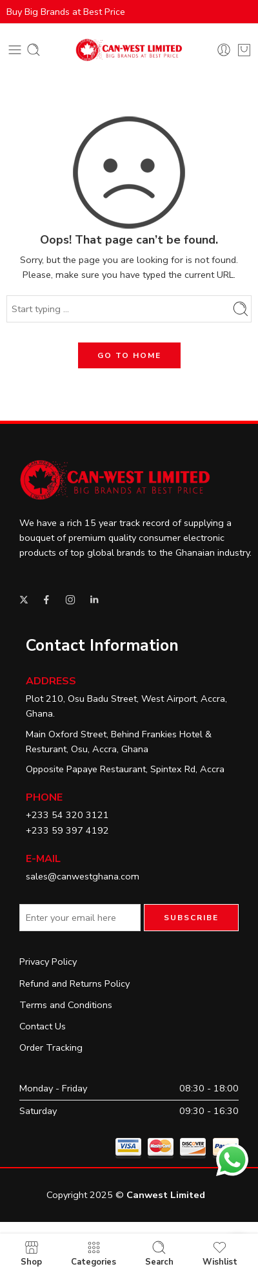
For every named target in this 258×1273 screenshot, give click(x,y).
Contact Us (42, 1026)
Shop (31, 1253)
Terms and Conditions (65, 1004)
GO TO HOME (129, 355)
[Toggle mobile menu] (14, 50)
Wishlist (220, 1253)
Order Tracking (51, 1047)
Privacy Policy (48, 961)
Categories (93, 1253)
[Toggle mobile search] (33, 50)
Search (159, 1253)
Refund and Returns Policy (74, 983)
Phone (44, 797)
